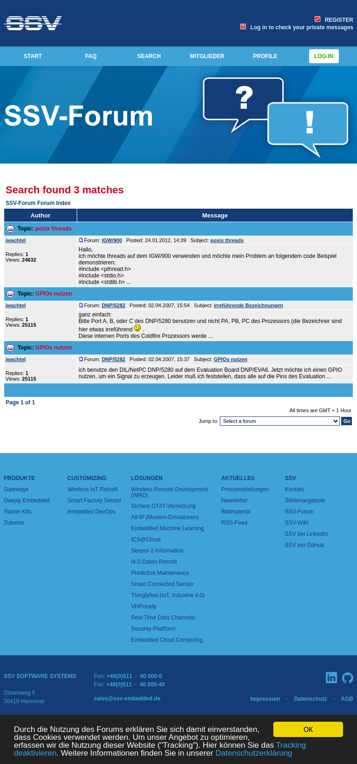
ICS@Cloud (146, 539)
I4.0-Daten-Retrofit (154, 562)
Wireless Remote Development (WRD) (169, 492)
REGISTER (334, 20)
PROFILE (265, 56)
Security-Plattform (153, 629)
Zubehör (14, 523)
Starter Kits (17, 511)
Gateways (16, 489)
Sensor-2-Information (157, 550)
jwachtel (16, 240)
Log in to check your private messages (296, 27)
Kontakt (294, 489)
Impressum (265, 699)
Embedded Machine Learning (167, 528)
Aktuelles (238, 478)
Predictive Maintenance (160, 573)
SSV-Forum (299, 511)
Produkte (19, 478)
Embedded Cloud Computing (167, 640)
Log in (324, 56)
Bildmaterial (236, 511)
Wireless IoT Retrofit (92, 489)
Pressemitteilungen (245, 489)
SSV (290, 478)
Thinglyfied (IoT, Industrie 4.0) (168, 595)
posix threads (53, 228)
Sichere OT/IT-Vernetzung (163, 506)
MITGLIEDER (207, 56)
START (33, 56)
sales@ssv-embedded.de (127, 698)
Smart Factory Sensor (94, 500)
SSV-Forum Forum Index (38, 203)
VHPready (144, 606)
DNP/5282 (114, 305)
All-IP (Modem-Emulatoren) (164, 517)
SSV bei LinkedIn (306, 534)
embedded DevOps (91, 511)
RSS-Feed (234, 523)
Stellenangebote (305, 500)
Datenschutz (310, 699)
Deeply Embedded (27, 500)
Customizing (86, 478)
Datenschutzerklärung (253, 753)
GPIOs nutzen (53, 293)
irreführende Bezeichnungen (248, 305)
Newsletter (234, 500)
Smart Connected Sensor (162, 584)
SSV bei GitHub (304, 545)
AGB (347, 699)
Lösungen (147, 478)
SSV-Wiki (296, 523)
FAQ (91, 56)
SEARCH (149, 56)
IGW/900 (112, 240)
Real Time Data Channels (163, 617)
